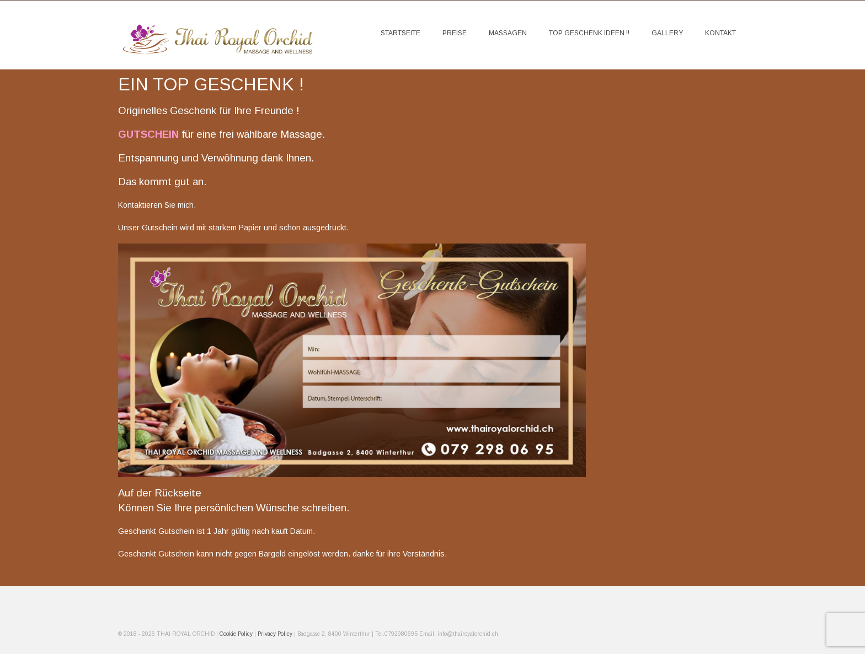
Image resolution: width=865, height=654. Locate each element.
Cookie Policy (237, 634)
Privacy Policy (275, 634)
